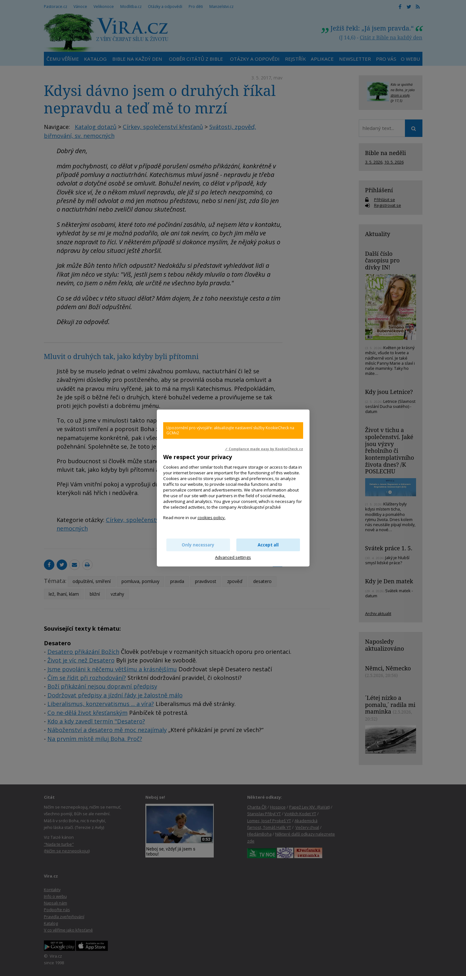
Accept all (268, 545)
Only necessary (198, 545)
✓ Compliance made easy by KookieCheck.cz (264, 449)
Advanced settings (233, 557)
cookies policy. (212, 517)
